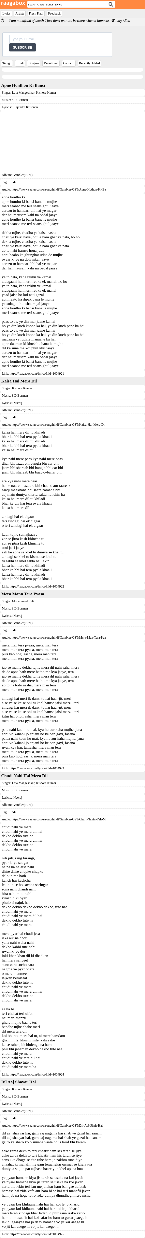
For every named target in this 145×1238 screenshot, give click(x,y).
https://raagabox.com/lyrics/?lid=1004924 (37, 1074)
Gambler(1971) (23, 175)
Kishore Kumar (45, 92)
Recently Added (89, 63)
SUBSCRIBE (22, 47)
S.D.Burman (20, 100)
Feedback (54, 13)
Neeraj (17, 402)
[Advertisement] (72, 143)
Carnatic (68, 63)
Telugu (6, 63)
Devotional (51, 63)
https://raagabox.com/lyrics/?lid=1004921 (37, 373)
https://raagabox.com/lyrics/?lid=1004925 (37, 1234)
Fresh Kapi (36, 13)
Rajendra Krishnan (25, 107)
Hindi (20, 63)
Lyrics (6, 13)
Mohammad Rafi (23, 601)
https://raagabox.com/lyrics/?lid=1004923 (37, 768)
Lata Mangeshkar (23, 92)
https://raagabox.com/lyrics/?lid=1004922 (37, 586)
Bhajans (34, 63)
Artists (19, 13)
